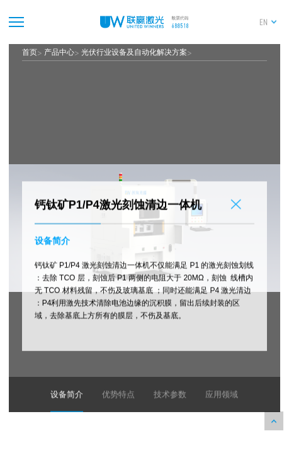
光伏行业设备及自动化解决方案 (134, 52)
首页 (29, 52)
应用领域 (221, 406)
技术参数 (170, 406)
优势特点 (118, 406)
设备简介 (66, 406)
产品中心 (59, 52)
